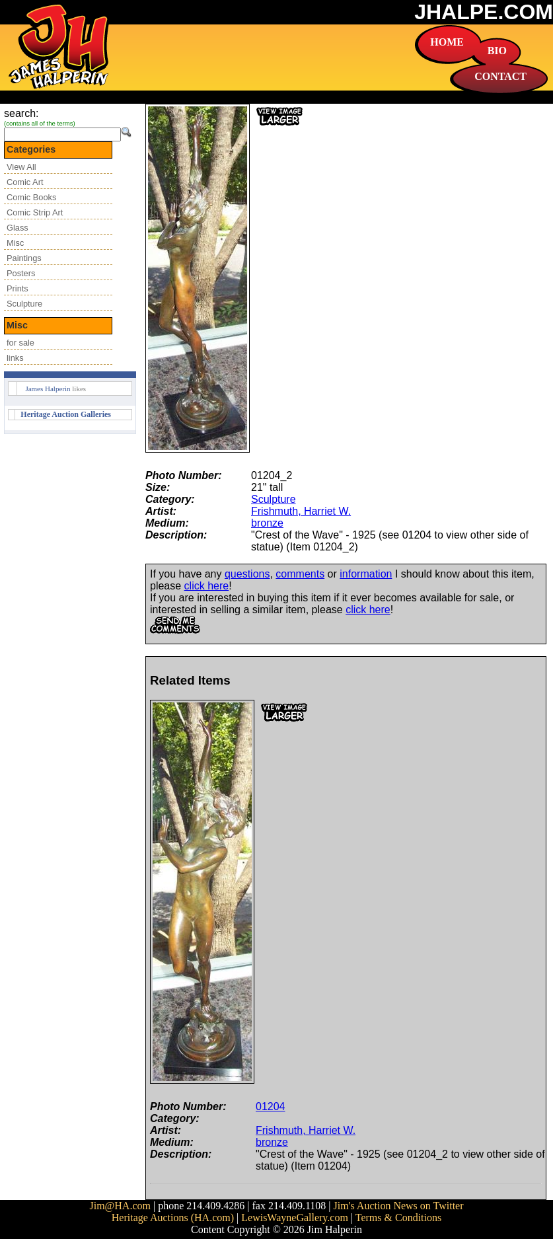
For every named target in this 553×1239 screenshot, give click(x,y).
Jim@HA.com (120, 1205)
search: (21, 113)
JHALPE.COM (483, 12)
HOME (447, 42)
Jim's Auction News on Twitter (399, 1205)
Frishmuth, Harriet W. (301, 511)
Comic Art (25, 182)
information (366, 574)
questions (247, 574)
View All (21, 167)
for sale (20, 343)
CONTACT (500, 76)
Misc (15, 243)
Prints (17, 288)
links (15, 358)
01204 (270, 1106)
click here (206, 585)
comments (300, 574)
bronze (267, 523)
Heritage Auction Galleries (65, 414)
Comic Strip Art (35, 212)
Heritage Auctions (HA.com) (173, 1217)
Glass (17, 228)
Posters (21, 273)
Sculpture (24, 304)
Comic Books (31, 197)
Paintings (24, 258)
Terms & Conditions (398, 1217)
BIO (497, 50)
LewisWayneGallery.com (294, 1217)
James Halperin (47, 389)
